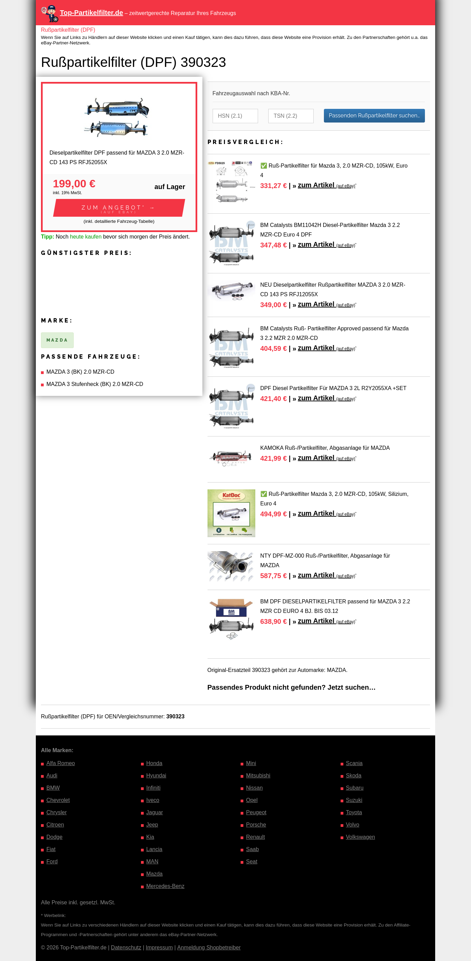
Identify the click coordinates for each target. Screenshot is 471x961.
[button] (119, 208)
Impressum (159, 947)
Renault (255, 837)
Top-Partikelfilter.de (91, 12)
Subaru (355, 788)
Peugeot (256, 812)
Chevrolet (58, 800)
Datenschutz (126, 947)
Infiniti (153, 788)
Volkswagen (360, 837)
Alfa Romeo (60, 763)
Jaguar (154, 812)
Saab (252, 849)
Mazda (154, 874)
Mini (251, 763)
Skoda (353, 775)
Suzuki (354, 800)
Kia (150, 837)
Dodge (54, 837)
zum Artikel (326, 185)
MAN (152, 861)
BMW (53, 788)
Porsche (256, 825)
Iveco (152, 800)
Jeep (152, 825)
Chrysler (56, 812)
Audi (51, 775)
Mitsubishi (258, 775)
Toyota (354, 812)
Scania (354, 763)
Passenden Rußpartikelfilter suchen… (374, 115)
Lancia (154, 849)
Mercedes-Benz (165, 886)
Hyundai (156, 775)
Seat (251, 861)
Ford (52, 861)
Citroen (55, 825)
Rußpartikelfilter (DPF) (68, 30)
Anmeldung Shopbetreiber (209, 947)
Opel (252, 800)
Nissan (254, 788)
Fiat (51, 849)
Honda (154, 763)
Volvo (352, 825)
